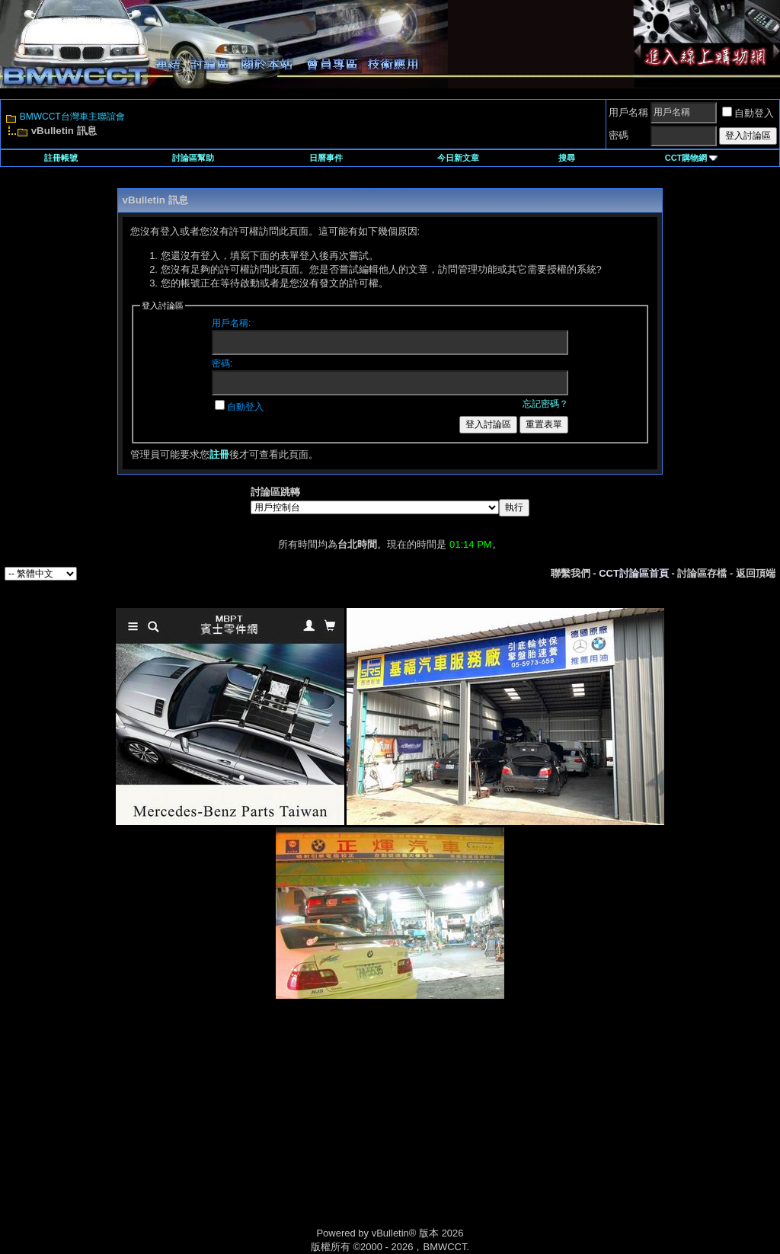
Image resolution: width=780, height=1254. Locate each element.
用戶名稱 (628, 112)
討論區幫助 (193, 157)
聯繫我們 (570, 573)
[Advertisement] (260, 1129)
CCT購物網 (691, 157)
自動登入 (748, 113)
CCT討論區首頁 (634, 573)
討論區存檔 (702, 573)
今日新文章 (458, 157)
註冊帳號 (61, 157)
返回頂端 (755, 573)
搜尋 (566, 157)
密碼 (618, 135)
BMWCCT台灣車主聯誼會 (72, 116)
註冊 (219, 454)
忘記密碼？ (545, 403)
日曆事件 (326, 157)
